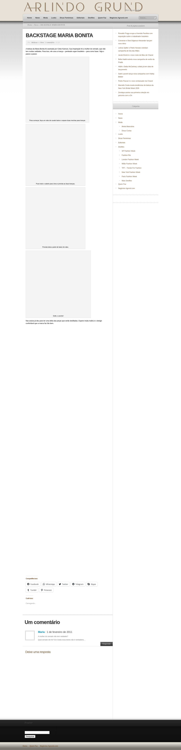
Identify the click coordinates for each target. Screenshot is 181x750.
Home (29, 18)
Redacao (34, 42)
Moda (45, 18)
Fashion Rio (126, 155)
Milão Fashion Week (129, 164)
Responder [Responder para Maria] (106, 644)
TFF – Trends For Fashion (131, 168)
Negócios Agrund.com (119, 18)
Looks (53, 18)
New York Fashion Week (131, 172)
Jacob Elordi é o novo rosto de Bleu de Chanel (135, 55)
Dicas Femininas (66, 18)
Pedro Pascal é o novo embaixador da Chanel (135, 81)
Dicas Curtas (127, 131)
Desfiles (91, 18)
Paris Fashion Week (129, 176)
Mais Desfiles (127, 181)
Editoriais (81, 18)
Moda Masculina (128, 126)
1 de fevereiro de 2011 (59, 632)
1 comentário (49, 42)
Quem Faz (102, 18)
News (37, 18)
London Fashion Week (130, 159)
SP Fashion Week (128, 151)
